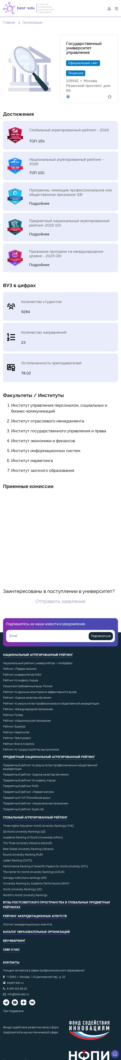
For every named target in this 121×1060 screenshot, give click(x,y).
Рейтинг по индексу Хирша (20, 680)
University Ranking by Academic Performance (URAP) (36, 883)
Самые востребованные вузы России (28, 686)
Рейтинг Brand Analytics (18, 743)
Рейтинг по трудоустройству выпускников (31, 749)
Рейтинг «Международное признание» (28, 709)
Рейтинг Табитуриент (17, 738)
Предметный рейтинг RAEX (21, 786)
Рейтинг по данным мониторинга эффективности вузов (40, 692)
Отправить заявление (60, 601)
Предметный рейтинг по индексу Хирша (29, 780)
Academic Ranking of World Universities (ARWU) (33, 837)
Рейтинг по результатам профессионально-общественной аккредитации (51, 703)
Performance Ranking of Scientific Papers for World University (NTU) (45, 866)
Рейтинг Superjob (14, 726)
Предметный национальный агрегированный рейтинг (49, 757)
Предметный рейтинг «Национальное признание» (35, 803)
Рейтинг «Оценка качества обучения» (27, 697)
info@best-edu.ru (18, 994)
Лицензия (75, 73)
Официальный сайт (83, 63)
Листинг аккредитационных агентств (27, 924)
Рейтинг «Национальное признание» (27, 720)
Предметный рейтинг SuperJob (23, 809)
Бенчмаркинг (14, 941)
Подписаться (101, 636)
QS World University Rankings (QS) (24, 831)
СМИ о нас (11, 949)
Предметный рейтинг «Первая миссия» (28, 791)
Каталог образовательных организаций (36, 932)
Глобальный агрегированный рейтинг (35, 817)
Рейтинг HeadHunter (16, 732)
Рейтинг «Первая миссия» (20, 668)
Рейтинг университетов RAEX (22, 674)
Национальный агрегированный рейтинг (38, 655)
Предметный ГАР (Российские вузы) (27, 797)
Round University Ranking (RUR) (23, 854)
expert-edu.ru (15, 982)
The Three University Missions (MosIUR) (27, 843)
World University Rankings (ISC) (22, 889)
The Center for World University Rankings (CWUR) (34, 872)
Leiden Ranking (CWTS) (17, 860)
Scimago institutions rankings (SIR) (25, 877)
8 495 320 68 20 (17, 988)
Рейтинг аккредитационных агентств (35, 916)
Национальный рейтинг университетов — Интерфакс (38, 663)
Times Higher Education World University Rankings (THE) (38, 825)
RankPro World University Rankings (25, 895)
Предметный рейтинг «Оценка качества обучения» (36, 774)
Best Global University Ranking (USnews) (28, 849)
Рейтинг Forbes (13, 715)
